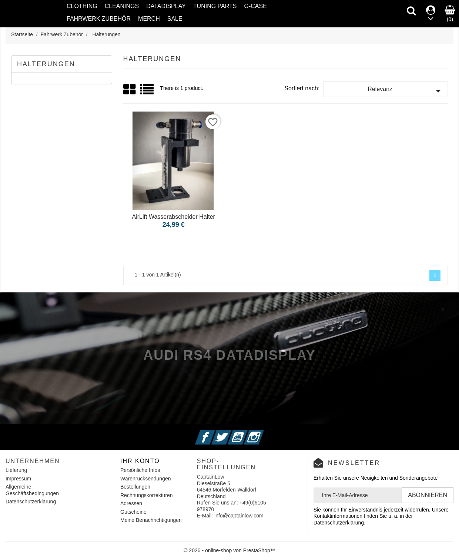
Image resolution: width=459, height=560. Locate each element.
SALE (174, 19)
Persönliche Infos (140, 470)
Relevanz (406, 91)
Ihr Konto (140, 461)
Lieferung (16, 470)
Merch (149, 19)
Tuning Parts (215, 6)
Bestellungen (135, 487)
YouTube (246, 433)
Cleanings (122, 6)
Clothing (82, 6)
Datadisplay (166, 6)
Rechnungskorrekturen (146, 495)
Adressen (131, 503)
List (147, 92)
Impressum (18, 479)
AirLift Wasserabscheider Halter (173, 217)
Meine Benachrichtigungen (151, 520)
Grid (130, 89)
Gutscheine (133, 512)
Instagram (263, 433)
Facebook (214, 433)
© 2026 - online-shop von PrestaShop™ (229, 550)
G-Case (255, 6)
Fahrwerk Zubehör (99, 19)
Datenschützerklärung (31, 501)
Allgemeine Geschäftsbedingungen (32, 490)
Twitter (231, 433)
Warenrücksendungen (145, 479)
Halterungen (46, 64)
